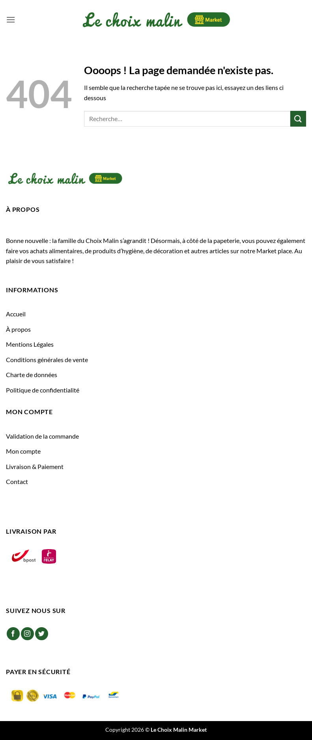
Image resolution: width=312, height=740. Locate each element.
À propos (18, 329)
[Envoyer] (298, 118)
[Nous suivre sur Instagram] (27, 633)
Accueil (16, 314)
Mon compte (23, 451)
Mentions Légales (30, 344)
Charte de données (31, 374)
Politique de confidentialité (42, 390)
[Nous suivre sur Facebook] (13, 633)
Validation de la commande (42, 436)
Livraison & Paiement (35, 466)
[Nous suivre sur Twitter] (41, 633)
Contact (17, 481)
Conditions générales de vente (47, 359)
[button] (10, 19)
